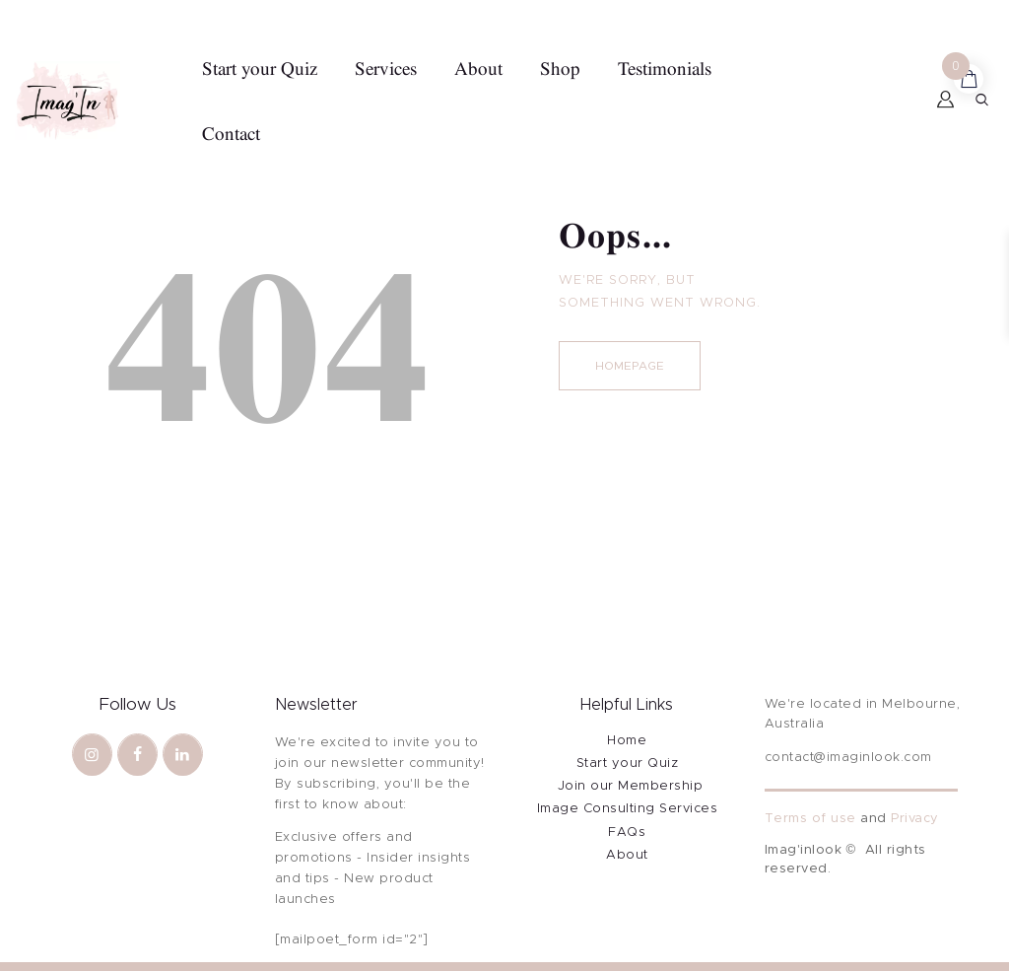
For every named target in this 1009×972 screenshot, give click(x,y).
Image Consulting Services (627, 808)
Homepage (629, 366)
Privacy (915, 818)
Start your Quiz (627, 763)
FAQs (626, 832)
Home (626, 740)
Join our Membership (631, 786)
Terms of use (810, 818)
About (627, 855)
